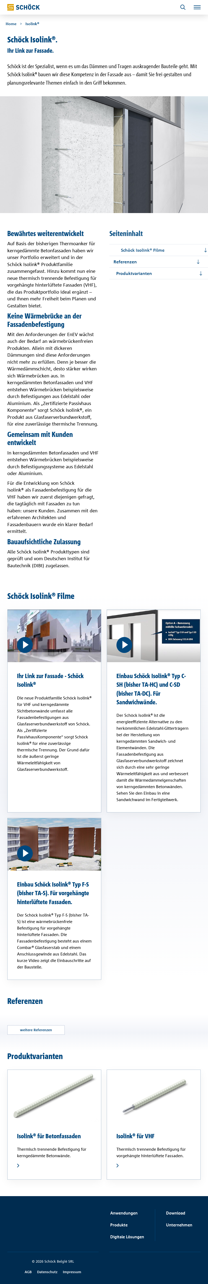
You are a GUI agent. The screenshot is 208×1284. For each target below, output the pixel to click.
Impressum (72, 1272)
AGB (28, 1272)
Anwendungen (124, 1213)
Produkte (119, 1224)
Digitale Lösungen (127, 1236)
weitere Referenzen (37, 1030)
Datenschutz (47, 1272)
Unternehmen (179, 1224)
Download (175, 1213)
